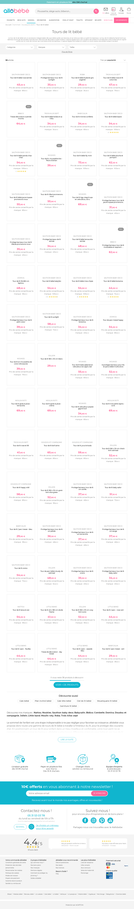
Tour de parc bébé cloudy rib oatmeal (51, 572)
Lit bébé (55, 894)
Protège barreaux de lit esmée (52, 240)
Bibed (9, 894)
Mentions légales (36, 870)
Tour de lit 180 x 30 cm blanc (52, 359)
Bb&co (89, 712)
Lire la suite (67, 739)
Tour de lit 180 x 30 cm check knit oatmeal (113, 449)
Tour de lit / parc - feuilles (21, 649)
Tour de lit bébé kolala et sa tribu (51, 118)
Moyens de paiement (12, 878)
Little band (34, 715)
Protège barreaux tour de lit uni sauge (113, 530)
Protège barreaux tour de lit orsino (82, 572)
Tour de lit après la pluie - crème (51, 405)
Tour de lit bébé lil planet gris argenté (82, 79)
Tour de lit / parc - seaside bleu (82, 650)
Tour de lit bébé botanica (113, 281)
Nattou (37, 712)
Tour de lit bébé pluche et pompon (113, 156)
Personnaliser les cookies (13, 870)
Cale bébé (24, 701)
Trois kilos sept (69, 715)
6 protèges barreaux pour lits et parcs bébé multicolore (113, 366)
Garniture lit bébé (68, 706)
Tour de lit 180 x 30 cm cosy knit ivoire (82, 611)
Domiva (109, 712)
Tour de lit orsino (20, 568)
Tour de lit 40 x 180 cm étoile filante (52, 611)
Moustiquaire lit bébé (107, 701)
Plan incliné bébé (43, 701)
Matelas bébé (17, 894)
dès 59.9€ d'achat (20, 763)
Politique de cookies (12, 873)
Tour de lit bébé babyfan (51, 281)
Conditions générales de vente (15, 862)
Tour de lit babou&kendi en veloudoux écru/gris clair (82, 366)
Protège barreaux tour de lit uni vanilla (82, 488)
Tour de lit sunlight (51, 317)
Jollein (23, 715)
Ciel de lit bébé (84, 701)
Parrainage (84, 873)
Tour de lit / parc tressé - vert (113, 649)
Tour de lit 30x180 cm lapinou (21, 282)
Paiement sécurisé (113, 861)
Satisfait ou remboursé (13, 883)
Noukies (46, 712)
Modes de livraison (11, 875)
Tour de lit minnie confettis (82, 117)
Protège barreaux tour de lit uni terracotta (82, 533)
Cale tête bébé (64, 701)
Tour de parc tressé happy (113, 320)
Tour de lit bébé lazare (113, 117)
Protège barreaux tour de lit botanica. (82, 321)
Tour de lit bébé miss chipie (82, 281)
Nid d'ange (100, 894)
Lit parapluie (72, 894)
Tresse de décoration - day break (51, 653)
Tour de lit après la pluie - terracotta (21, 405)
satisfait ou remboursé (82, 762)
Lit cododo (39, 894)
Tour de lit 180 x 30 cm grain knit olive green (52, 491)
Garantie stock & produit (13, 881)
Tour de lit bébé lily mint (82, 156)
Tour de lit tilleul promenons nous (52, 195)
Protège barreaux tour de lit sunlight (52, 79)
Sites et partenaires (62, 862)
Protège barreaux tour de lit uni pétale (52, 530)
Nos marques (35, 868)
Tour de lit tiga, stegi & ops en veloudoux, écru (82, 198)
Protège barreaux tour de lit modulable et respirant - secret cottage (113, 247)
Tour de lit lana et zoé (21, 610)
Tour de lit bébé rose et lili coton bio (113, 79)
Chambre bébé (121, 894)
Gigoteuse (91, 894)
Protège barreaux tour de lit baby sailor (113, 572)
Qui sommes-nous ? (37, 862)
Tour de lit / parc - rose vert (113, 610)
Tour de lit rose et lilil (21, 446)
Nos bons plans (36, 865)
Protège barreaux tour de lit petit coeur (21, 321)
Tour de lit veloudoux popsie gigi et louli (82, 408)
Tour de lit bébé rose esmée (21, 78)
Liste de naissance (87, 862)
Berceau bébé (29, 894)
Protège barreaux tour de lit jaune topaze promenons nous (113, 202)
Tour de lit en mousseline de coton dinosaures (21, 363)
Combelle (99, 712)
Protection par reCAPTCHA (74, 905)
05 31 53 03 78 (114, 771)
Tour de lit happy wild (21, 487)
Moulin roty (47, 715)
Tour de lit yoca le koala (82, 446)
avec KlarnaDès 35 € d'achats (51, 763)
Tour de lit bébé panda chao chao (21, 156)
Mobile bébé (82, 894)
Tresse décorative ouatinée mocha (20, 118)
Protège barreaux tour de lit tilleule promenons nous (21, 243)
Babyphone (110, 894)
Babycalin (79, 712)
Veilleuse (63, 894)
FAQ (57, 874)
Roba (57, 715)
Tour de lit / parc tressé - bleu (21, 529)
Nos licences (60, 868)
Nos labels (59, 865)
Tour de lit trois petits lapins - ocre (113, 405)
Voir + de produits (67, 685)
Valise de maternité (87, 870)
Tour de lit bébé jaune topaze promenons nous (21, 198)
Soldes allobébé (36, 878)
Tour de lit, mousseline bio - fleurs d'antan (51, 159)
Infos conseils (85, 865)
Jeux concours (85, 868)
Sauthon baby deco (62, 712)
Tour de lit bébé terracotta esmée (82, 240)
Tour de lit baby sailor (113, 487)
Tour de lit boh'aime (51, 446)
